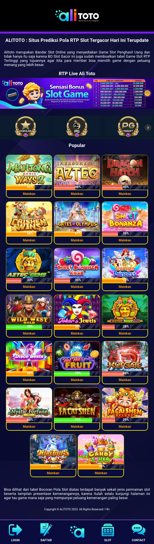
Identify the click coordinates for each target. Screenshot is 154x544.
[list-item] (25, 127)
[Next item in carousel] (148, 127)
